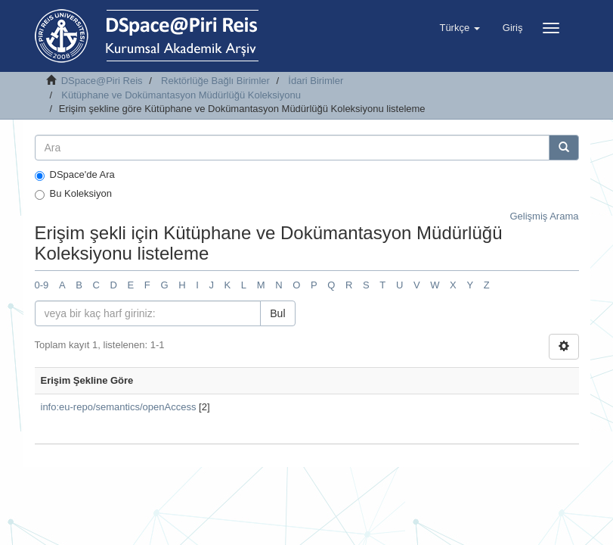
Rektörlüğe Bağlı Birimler (215, 80)
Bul (277, 313)
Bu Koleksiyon (73, 194)
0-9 (42, 285)
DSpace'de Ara (75, 175)
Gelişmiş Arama (543, 216)
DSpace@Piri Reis (102, 80)
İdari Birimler (315, 80)
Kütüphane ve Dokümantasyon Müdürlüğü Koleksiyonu (181, 95)
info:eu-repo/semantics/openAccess (119, 407)
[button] (459, 28)
